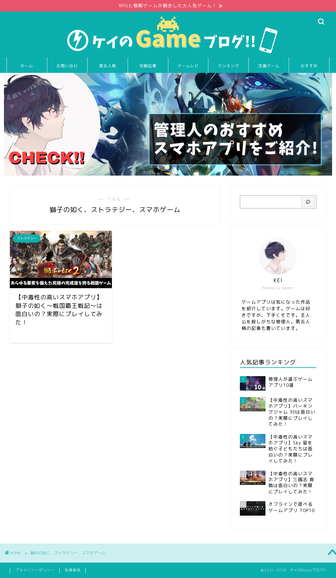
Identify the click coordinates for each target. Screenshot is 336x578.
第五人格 (107, 65)
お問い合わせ (67, 68)
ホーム (26, 65)
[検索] (308, 202)
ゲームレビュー (188, 68)
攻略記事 (148, 65)
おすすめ (309, 65)
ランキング (228, 65)
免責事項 (72, 570)
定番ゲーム (269, 65)
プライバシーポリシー (34, 570)
